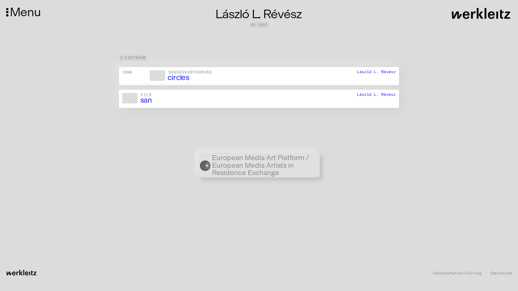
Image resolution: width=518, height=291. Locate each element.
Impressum (501, 273)
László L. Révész (376, 72)
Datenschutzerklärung (457, 273)
